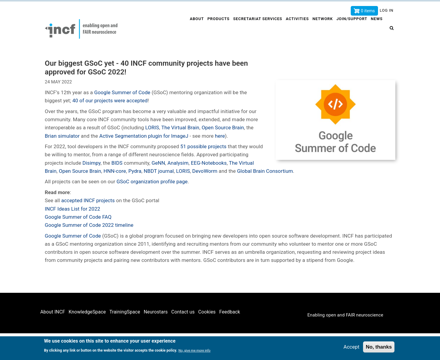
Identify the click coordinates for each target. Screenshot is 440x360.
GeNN (158, 163)
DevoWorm (204, 171)
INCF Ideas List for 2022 (72, 209)
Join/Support (351, 29)
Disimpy (91, 163)
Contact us (183, 312)
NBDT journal (159, 171)
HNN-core (115, 171)
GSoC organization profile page (151, 181)
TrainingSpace (124, 312)
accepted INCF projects (88, 200)
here (220, 136)
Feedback (229, 312)
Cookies (207, 312)
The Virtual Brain (180, 127)
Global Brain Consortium (265, 171)
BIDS (117, 163)
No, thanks (379, 347)
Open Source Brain (223, 127)
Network (321, 29)
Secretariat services (255, 29)
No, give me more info (195, 351)
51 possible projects (203, 146)
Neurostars (156, 312)
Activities (295, 29)
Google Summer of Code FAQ (78, 217)
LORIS (152, 127)
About (192, 29)
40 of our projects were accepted (109, 101)
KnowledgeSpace (87, 312)
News (377, 29)
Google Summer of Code (122, 92)
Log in (387, 10)
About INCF (52, 312)
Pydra (134, 171)
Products (215, 29)
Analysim (178, 163)
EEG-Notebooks (209, 163)
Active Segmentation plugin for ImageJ (143, 136)
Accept (351, 347)
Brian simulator (62, 136)
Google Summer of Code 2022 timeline (89, 225)
